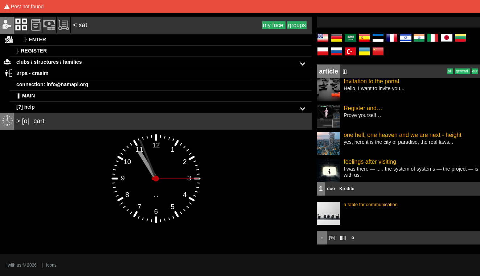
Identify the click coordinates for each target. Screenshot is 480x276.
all (450, 71)
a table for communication (371, 204)
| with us (13, 265)
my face (274, 25)
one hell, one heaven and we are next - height (402, 135)
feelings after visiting (370, 162)
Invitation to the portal (371, 81)
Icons (51, 265)
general (462, 71)
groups (297, 25)
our (474, 71)
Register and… (363, 108)
